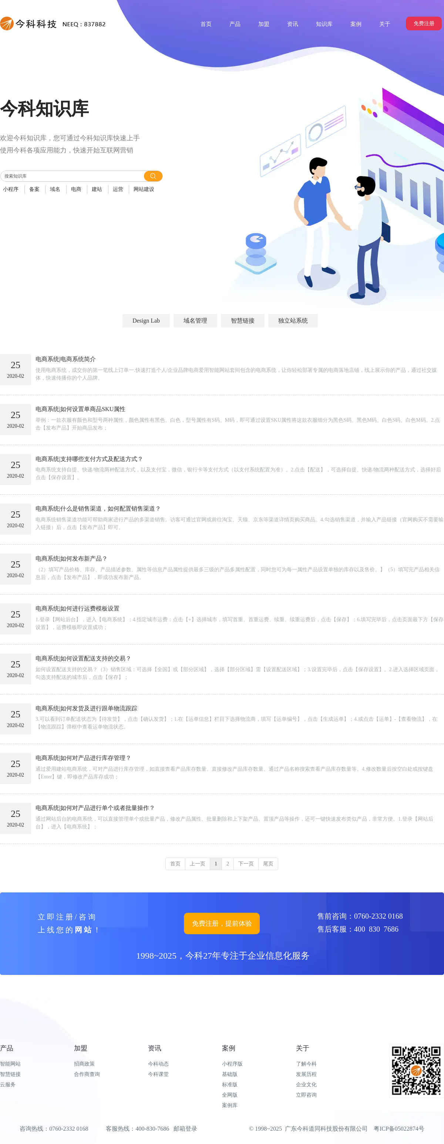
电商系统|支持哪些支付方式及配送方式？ (89, 459)
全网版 (230, 1095)
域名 (55, 189)
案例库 (230, 1105)
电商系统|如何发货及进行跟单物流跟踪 (86, 708)
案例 (228, 1048)
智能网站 (10, 1064)
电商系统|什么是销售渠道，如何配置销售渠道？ (98, 508)
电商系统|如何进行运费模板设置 (78, 608)
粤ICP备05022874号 (399, 1129)
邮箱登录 (185, 1129)
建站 (97, 189)
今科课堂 (158, 1074)
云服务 (8, 1084)
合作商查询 (87, 1074)
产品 (6, 1048)
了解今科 (306, 1064)
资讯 (154, 1048)
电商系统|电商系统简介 (66, 359)
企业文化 (306, 1084)
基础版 (230, 1074)
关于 (302, 1048)
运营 (118, 189)
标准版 (230, 1084)
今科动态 (158, 1064)
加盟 (80, 1048)
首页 (175, 864)
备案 (34, 189)
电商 (76, 189)
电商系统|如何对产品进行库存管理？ (83, 758)
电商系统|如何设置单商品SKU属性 (80, 409)
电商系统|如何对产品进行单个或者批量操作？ (95, 808)
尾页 (268, 864)
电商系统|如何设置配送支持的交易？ (83, 658)
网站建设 (144, 189)
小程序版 (232, 1064)
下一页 (246, 864)
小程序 (10, 189)
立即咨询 (306, 1095)
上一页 (197, 864)
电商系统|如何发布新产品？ (72, 558)
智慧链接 (10, 1074)
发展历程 (306, 1074)
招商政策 (84, 1064)
